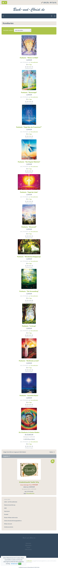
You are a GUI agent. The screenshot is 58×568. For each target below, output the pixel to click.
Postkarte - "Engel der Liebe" (29, 192)
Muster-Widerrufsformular (11, 517)
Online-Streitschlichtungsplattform (13, 520)
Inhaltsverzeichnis (8, 527)
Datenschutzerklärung (9, 505)
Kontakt (6, 514)
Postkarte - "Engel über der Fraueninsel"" (29, 127)
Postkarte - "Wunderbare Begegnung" (29, 256)
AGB (5, 508)
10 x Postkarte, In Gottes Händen (29, 432)
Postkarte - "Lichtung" (29, 326)
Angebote (6, 456)
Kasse (28, 547)
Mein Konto (28, 549)
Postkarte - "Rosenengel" (29, 92)
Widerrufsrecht (8, 523)
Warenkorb (28, 545)
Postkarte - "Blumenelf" (29, 227)
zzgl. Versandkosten (27, 560)
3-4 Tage (30, 64)
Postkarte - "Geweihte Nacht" (29, 395)
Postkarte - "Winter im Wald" (29, 58)
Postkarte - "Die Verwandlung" (29, 291)
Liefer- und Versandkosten (10, 501)
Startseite (28, 543)
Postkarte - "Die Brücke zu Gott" (29, 361)
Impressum (7, 511)
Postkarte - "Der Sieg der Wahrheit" (29, 162)
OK (20, 563)
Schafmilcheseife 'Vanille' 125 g (29, 482)
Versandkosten (34, 62)
